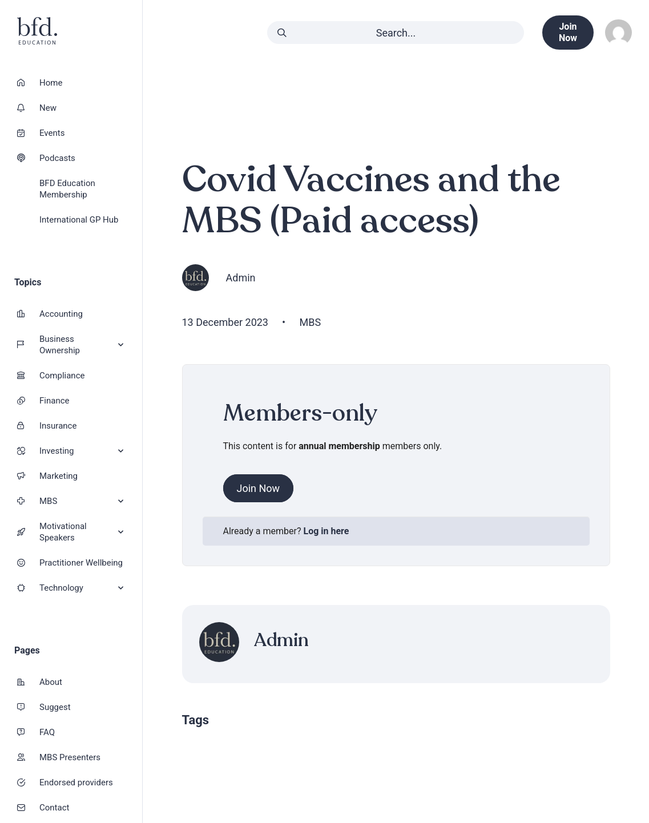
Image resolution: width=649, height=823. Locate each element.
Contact (54, 807)
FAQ (47, 732)
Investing (81, 451)
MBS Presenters (69, 757)
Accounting (61, 314)
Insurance (57, 426)
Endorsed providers (76, 782)
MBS (81, 501)
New (48, 108)
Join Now (258, 488)
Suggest (55, 707)
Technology (81, 588)
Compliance (61, 375)
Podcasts (57, 158)
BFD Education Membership (67, 189)
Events (52, 133)
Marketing (58, 476)
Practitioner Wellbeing (81, 563)
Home (50, 83)
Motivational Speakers (81, 532)
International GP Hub (78, 220)
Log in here (326, 531)
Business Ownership (81, 345)
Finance (54, 401)
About (50, 682)
